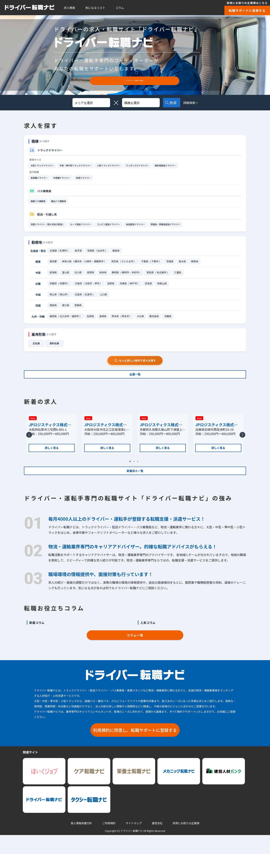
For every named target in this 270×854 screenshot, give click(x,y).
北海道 (53, 254)
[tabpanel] (51, 448)
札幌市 (63, 254)
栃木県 (185, 265)
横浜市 (78, 265)
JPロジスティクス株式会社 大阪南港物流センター (107, 435)
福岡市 (76, 323)
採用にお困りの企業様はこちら (247, 3)
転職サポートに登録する (247, 10)
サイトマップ (134, 842)
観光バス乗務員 (65, 203)
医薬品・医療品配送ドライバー (192, 227)
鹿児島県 (156, 323)
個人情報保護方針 (81, 842)
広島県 (79, 300)
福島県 (117, 254)
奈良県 (150, 288)
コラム (119, 8)
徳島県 (53, 311)
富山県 (65, 277)
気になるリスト (95, 8)
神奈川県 (66, 265)
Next (242, 452)
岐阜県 (102, 277)
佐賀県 (91, 323)
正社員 (37, 350)
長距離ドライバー (41, 179)
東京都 (53, 265)
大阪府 (79, 288)
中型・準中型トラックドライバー (84, 166)
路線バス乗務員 (40, 203)
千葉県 (146, 265)
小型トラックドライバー (124, 166)
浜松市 (135, 277)
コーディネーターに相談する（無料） (134, 81)
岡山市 (63, 300)
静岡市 (125, 277)
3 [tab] (139, 477)
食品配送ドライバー (156, 227)
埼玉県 (116, 265)
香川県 (65, 311)
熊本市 (126, 323)
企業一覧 (135, 384)
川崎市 (88, 265)
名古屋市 (163, 277)
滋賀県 (112, 288)
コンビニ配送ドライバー (124, 227)
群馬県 (197, 265)
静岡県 (115, 277)
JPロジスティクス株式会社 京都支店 (161, 435)
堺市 (98, 288)
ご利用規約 (108, 842)
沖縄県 (169, 323)
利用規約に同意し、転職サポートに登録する (135, 749)
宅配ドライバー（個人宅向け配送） (51, 227)
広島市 (89, 300)
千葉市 (157, 265)
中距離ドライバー (69, 179)
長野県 (90, 277)
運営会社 (157, 842)
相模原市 (100, 265)
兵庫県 (125, 288)
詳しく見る (51, 461)
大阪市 (89, 288)
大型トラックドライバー (45, 166)
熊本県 (116, 323)
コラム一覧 (135, 654)
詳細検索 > (196, 103)
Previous (28, 452)
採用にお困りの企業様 (186, 842)
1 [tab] (131, 477)
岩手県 (79, 254)
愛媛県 (78, 311)
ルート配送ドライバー (91, 227)
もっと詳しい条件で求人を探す (135, 368)
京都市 (63, 288)
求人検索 (69, 8)
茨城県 (172, 265)
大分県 (142, 323)
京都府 (53, 288)
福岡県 (53, 323)
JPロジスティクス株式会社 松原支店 (50, 435)
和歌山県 (164, 288)
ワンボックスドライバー (158, 166)
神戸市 (135, 288)
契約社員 (56, 350)
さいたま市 (129, 265)
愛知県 (151, 277)
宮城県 (91, 254)
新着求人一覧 (135, 486)
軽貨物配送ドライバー (192, 166)
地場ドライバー (94, 179)
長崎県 (103, 323)
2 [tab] (135, 477)
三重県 (179, 277)
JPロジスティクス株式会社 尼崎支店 (216, 435)
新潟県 (53, 277)
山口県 (104, 300)
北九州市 (65, 323)
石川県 (78, 277)
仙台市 (102, 254)
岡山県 (53, 300)
